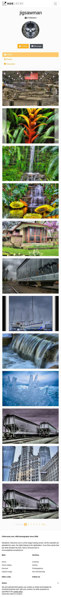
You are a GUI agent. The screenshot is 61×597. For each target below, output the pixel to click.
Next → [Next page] (44, 524)
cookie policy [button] (18, 592)
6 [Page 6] (39, 524)
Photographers (37, 568)
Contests (35, 562)
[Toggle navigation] (55, 3)
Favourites (9, 64)
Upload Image (7, 572)
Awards (8, 59)
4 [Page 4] (33, 524)
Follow (23, 46)
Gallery (8, 55)
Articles (35, 565)
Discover (5, 568)
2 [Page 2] (28, 524)
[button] (58, 583)
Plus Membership (38, 572)
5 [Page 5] (36, 524)
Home (4, 562)
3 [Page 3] (31, 524)
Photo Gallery (7, 565)
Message (36, 46)
